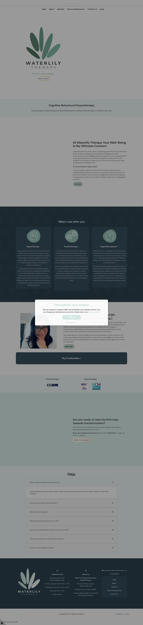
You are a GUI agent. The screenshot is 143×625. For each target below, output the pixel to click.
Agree (71, 317)
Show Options (71, 322)
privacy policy (94, 312)
